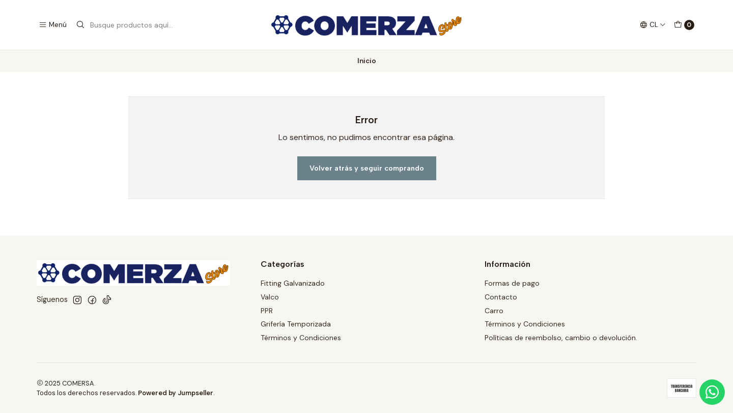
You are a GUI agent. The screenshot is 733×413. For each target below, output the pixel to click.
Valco (270, 296)
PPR (267, 310)
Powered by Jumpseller (175, 393)
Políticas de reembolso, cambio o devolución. (561, 337)
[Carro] (684, 25)
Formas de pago (512, 283)
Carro (494, 310)
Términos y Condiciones (301, 337)
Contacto (501, 296)
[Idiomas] (652, 25)
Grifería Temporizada (296, 323)
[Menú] (53, 25)
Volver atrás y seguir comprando (366, 168)
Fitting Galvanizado (293, 283)
